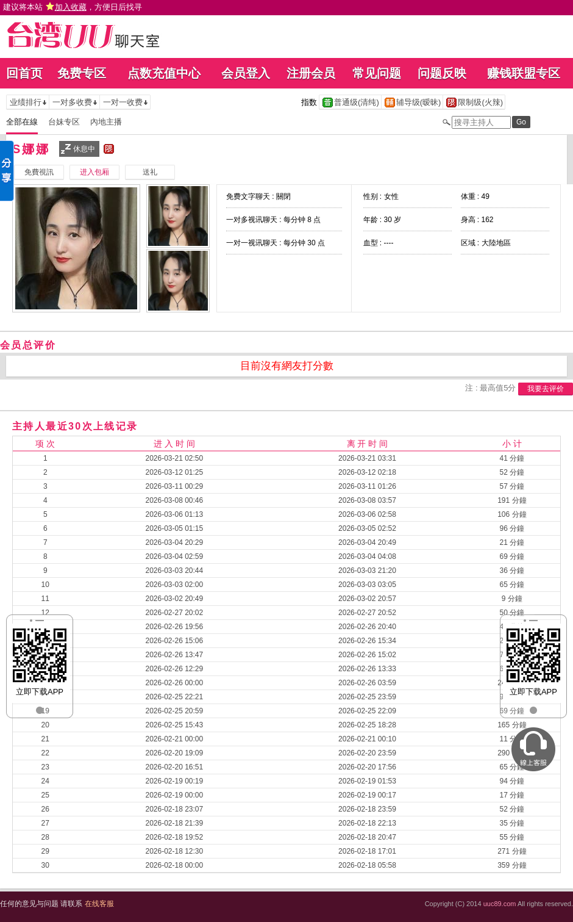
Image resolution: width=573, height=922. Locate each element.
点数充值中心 (164, 73)
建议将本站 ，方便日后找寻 (72, 7)
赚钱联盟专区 (523, 73)
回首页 (24, 73)
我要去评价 (545, 388)
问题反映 (442, 73)
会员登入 (245, 73)
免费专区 (81, 73)
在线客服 (99, 903)
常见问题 (376, 73)
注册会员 (310, 73)
